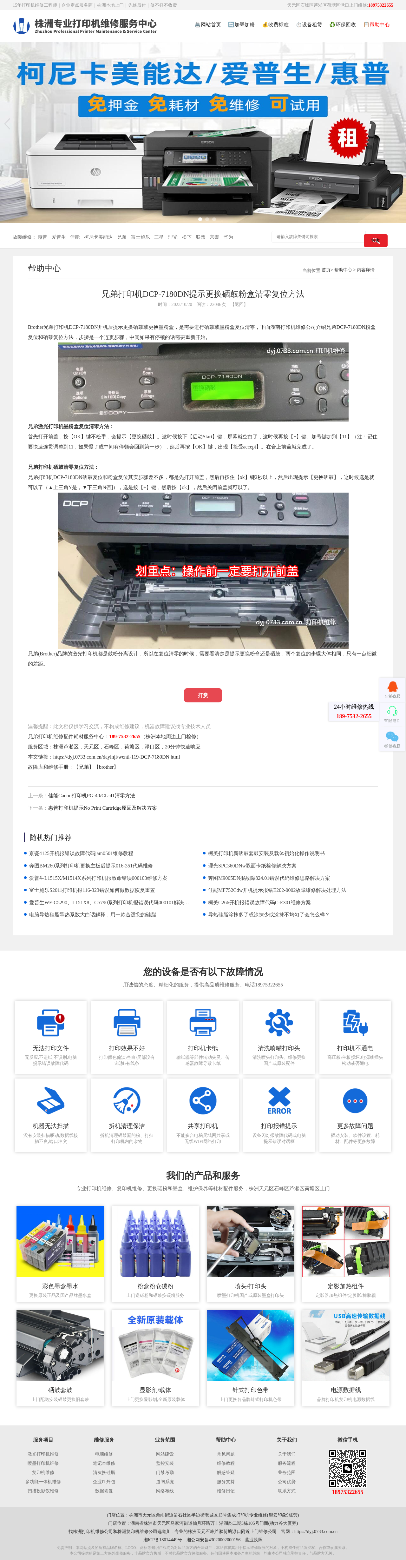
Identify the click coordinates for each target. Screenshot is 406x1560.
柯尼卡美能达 (98, 237)
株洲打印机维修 (88, 1531)
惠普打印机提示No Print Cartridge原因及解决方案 (102, 808)
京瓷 (214, 237)
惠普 (42, 237)
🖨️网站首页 (207, 24)
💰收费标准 (275, 24)
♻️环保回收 (342, 24)
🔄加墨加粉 (241, 24)
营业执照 (254, 1539)
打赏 (203, 695)
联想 (201, 237)
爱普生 (59, 237)
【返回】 (239, 304)
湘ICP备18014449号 (162, 1539)
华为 (228, 237)
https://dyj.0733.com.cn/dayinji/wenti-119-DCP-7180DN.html (116, 757)
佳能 (75, 237)
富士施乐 (140, 237)
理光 (173, 237)
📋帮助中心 (376, 24)
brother (106, 767)
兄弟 (122, 237)
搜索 (375, 240)
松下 (187, 237)
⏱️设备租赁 (309, 24)
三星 (159, 237)
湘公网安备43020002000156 (214, 1539)
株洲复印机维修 (132, 1531)
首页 (326, 269)
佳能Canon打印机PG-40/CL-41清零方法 (91, 795)
